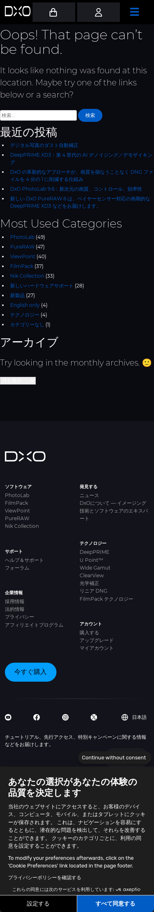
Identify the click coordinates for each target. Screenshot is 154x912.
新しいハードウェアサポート (42, 286)
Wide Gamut (95, 568)
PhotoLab (22, 237)
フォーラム (17, 568)
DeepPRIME (94, 552)
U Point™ (91, 560)
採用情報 (14, 601)
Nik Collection (27, 276)
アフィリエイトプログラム (34, 625)
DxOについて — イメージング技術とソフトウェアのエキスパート (114, 510)
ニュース (89, 495)
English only (25, 305)
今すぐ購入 (30, 672)
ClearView (92, 575)
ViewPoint (22, 256)
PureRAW (22, 247)
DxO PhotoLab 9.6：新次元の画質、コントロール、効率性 (76, 189)
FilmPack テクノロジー (106, 599)
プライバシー (19, 617)
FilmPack (21, 266)
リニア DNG (93, 591)
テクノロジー (24, 315)
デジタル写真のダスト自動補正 (44, 145)
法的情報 (14, 609)
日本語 (134, 717)
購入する (89, 632)
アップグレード (97, 640)
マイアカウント (97, 648)
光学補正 (89, 583)
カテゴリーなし (27, 324)
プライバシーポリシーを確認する (44, 877)
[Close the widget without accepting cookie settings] (115, 757)
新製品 (17, 295)
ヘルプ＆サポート (24, 560)
